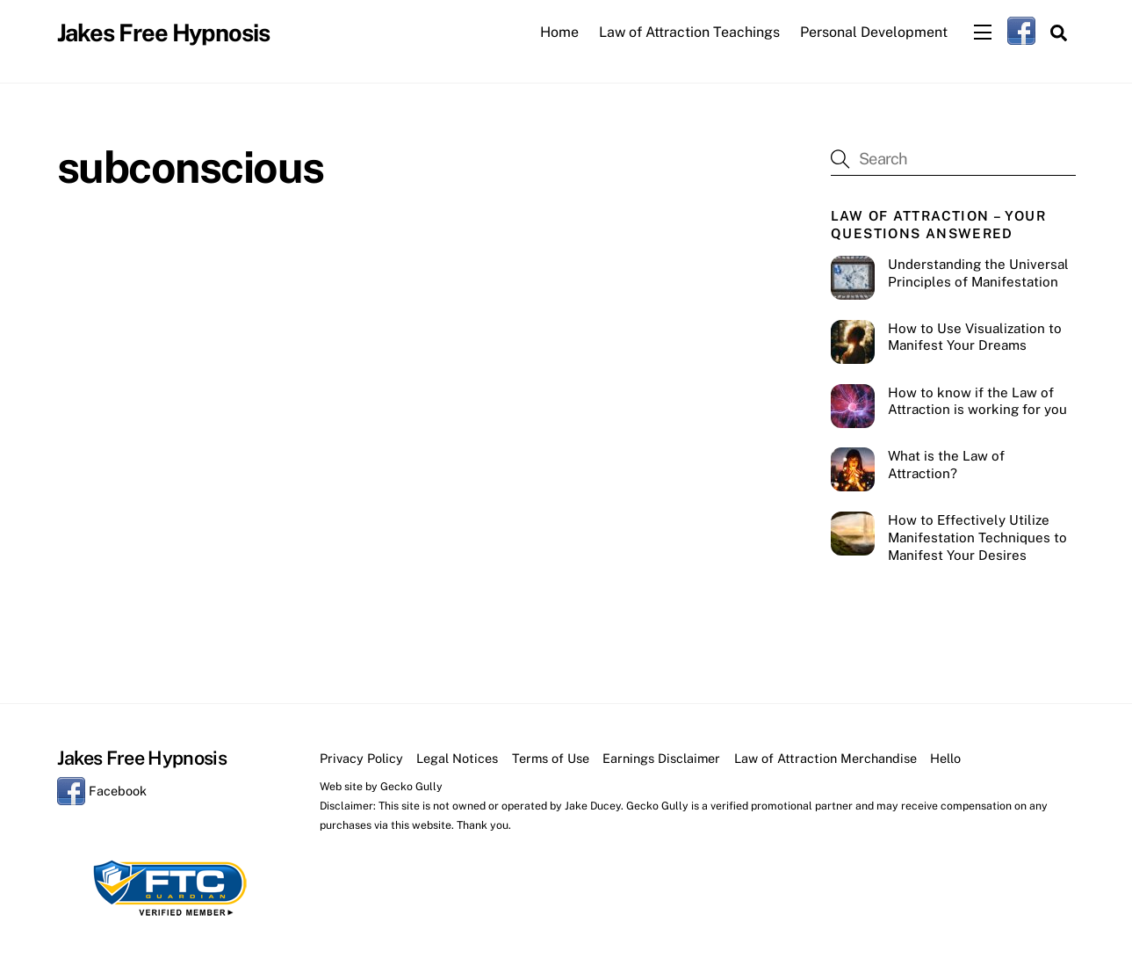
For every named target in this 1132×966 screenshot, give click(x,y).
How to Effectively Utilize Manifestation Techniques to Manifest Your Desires (977, 537)
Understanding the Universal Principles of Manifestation (978, 273)
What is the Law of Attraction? (946, 464)
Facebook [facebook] (102, 790)
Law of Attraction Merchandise (825, 758)
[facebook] (1021, 30)
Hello (945, 758)
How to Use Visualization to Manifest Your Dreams (975, 337)
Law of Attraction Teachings (689, 32)
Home (559, 32)
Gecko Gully (411, 786)
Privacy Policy (361, 758)
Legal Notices (457, 758)
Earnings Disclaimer (661, 758)
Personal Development (874, 32)
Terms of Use (550, 758)
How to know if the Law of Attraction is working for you (977, 401)
